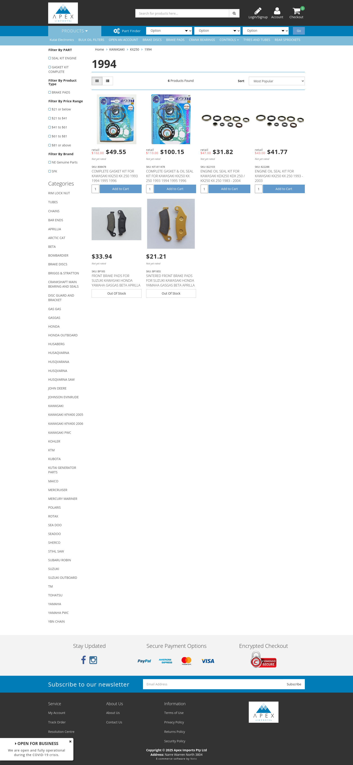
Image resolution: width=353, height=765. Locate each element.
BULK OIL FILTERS (91, 40)
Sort (241, 81)
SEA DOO (55, 525)
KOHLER (54, 441)
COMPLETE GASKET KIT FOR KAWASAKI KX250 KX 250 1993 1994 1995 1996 (115, 176)
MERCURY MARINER (62, 499)
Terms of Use (174, 713)
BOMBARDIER (58, 255)
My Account (56, 713)
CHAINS (53, 211)
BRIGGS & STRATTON (63, 273)
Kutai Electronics (62, 40)
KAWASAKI (55, 406)
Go (299, 31)
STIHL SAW (56, 551)
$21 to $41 (59, 118)
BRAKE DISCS (152, 40)
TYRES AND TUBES (256, 40)
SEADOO (54, 534)
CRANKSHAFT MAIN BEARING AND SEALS (63, 284)
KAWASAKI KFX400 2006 (65, 423)
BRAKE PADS (175, 40)
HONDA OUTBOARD (63, 335)
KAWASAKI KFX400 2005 (65, 414)
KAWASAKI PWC (59, 432)
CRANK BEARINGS (202, 40)
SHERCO (54, 542)
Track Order (57, 722)
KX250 (134, 49)
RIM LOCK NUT (59, 193)
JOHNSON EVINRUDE (63, 397)
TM (50, 586)
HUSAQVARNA (58, 353)
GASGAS (54, 317)
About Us (113, 713)
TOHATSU (55, 595)
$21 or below (61, 109)
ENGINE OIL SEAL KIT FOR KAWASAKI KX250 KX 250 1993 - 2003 (279, 176)
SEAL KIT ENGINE (64, 58)
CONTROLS (229, 40)
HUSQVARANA (58, 362)
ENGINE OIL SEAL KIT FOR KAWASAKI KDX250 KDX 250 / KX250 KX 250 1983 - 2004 (223, 176)
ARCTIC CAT (56, 238)
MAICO (53, 481)
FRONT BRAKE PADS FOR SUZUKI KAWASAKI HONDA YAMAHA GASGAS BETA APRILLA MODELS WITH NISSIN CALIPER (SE (116, 285)
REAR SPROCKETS (287, 40)
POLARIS (54, 507)
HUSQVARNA (57, 371)
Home (99, 49)
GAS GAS (54, 309)
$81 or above (61, 145)
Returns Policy (174, 731)
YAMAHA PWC (58, 613)
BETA (52, 246)
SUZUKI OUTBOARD (62, 577)
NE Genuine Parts (64, 162)
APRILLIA (54, 229)
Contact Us (114, 722)
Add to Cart (120, 189)
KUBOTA (54, 459)
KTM (51, 450)
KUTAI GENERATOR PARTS (62, 469)
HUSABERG (56, 344)
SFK (54, 171)
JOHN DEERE (57, 388)
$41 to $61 (59, 127)
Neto (193, 758)
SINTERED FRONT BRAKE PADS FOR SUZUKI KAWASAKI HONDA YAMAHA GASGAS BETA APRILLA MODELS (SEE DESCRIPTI (170, 282)
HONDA (54, 326)
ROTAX (53, 516)
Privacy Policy (174, 722)
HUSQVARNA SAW (61, 379)
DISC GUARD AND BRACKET (61, 297)
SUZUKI (53, 569)
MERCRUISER (57, 490)
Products (75, 31)
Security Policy (174, 741)
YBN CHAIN (56, 621)
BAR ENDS (55, 220)
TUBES (53, 202)
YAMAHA (54, 604)
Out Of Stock (116, 293)
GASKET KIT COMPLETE (58, 69)
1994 (148, 49)
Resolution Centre (61, 731)
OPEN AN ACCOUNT (123, 40)
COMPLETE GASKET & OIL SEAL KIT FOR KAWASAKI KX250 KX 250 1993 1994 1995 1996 (169, 176)
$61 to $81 (59, 136)
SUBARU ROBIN (59, 560)
